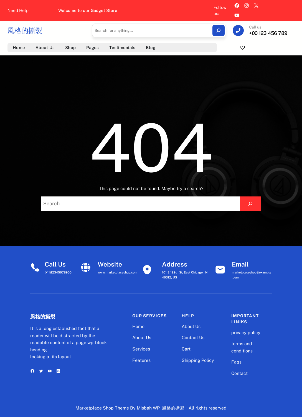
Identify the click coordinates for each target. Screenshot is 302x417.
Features (141, 360)
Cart (186, 349)
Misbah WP (148, 408)
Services (141, 349)
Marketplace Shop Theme (102, 408)
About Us (141, 337)
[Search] (218, 30)
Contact (239, 373)
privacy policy (245, 332)
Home (138, 326)
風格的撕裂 (24, 30)
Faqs (236, 362)
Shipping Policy (198, 360)
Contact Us (193, 337)
